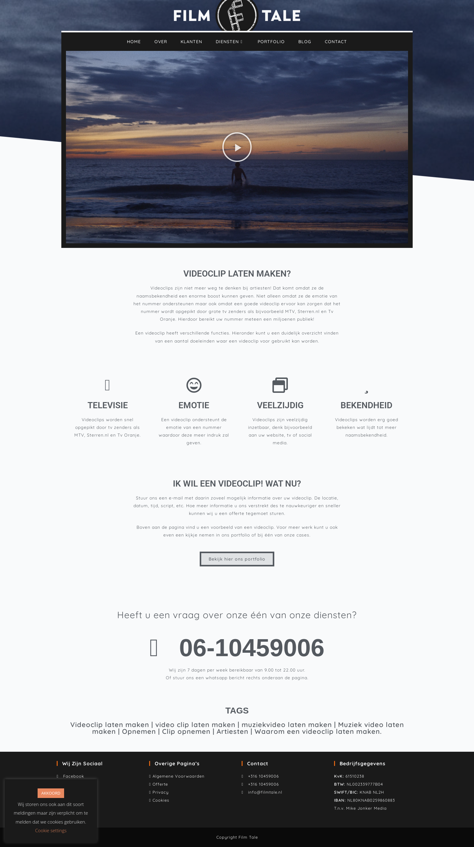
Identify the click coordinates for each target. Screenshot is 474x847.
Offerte (160, 784)
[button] (237, 147)
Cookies (161, 800)
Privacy (161, 792)
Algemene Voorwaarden (179, 776)
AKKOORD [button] (50, 793)
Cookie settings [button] (51, 830)
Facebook (72, 776)
